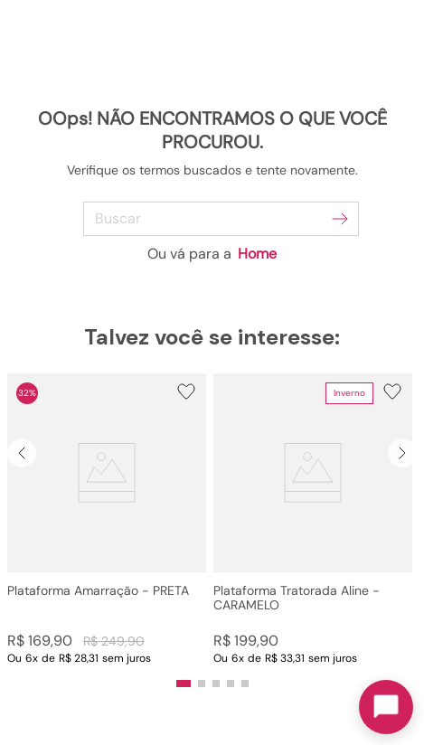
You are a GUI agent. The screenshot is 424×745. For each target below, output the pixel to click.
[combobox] (212, 219)
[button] (106, 519)
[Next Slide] (402, 453)
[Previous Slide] (21, 453)
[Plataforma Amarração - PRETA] (106, 519)
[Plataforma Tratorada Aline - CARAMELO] (312, 519)
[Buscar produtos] (340, 219)
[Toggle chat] (386, 707)
